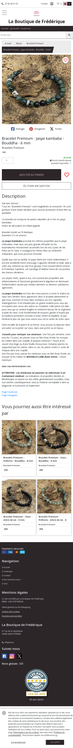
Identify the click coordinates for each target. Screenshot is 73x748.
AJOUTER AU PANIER (31, 175)
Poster (56, 129)
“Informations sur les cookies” (26, 732)
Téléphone (8, 642)
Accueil (8, 43)
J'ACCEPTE (55, 742)
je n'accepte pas (18, 742)
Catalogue (7, 571)
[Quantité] (8, 160)
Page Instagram (9, 395)
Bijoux (19, 43)
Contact (44, 3)
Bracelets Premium (35, 43)
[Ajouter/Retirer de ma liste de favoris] (67, 175)
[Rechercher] (69, 35)
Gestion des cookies (11, 611)
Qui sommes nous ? (11, 579)
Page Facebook (9, 391)
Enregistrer (37, 129)
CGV (4, 583)
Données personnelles (12, 616)
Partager (18, 129)
